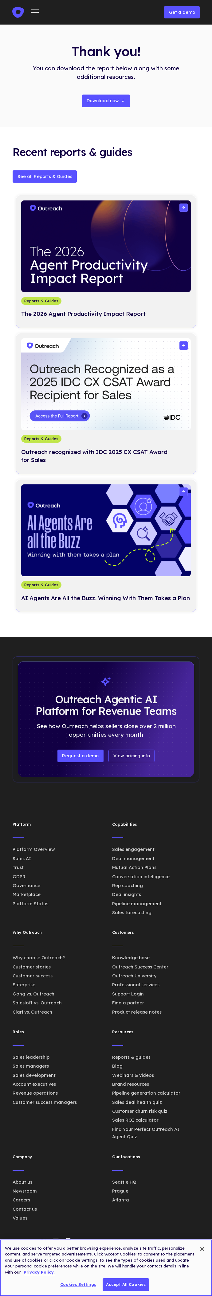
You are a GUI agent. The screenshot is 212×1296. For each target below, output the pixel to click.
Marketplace (27, 894)
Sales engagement (133, 849)
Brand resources (130, 1084)
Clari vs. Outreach (32, 1012)
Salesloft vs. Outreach (37, 1003)
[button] (35, 12)
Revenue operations (35, 1093)
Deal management (133, 858)
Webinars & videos (133, 1075)
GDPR (19, 876)
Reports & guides (131, 1057)
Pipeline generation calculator (146, 1093)
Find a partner (128, 1003)
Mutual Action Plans (134, 867)
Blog (117, 1066)
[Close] (202, 1249)
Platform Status (30, 903)
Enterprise (24, 985)
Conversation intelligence (141, 876)
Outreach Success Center (140, 967)
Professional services (135, 985)
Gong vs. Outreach (33, 994)
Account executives (34, 1084)
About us (22, 1182)
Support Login (128, 994)
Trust (18, 867)
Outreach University (134, 976)
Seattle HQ (124, 1182)
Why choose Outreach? (39, 957)
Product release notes (137, 1012)
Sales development (34, 1075)
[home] (18, 12)
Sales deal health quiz (137, 1102)
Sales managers (31, 1066)
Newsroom (25, 1191)
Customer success (33, 976)
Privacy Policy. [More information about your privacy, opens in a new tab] (39, 1272)
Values (20, 1218)
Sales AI (22, 858)
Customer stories (32, 967)
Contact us (25, 1209)
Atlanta (120, 1200)
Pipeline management (137, 903)
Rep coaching (127, 885)
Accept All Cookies (126, 1284)
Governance (26, 885)
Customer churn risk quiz (139, 1111)
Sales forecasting (131, 912)
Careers (21, 1200)
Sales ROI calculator (135, 1120)
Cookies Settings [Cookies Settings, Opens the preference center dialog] (78, 1284)
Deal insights (126, 894)
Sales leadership (31, 1057)
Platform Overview (34, 849)
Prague (120, 1191)
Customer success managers (45, 1102)
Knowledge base (131, 957)
